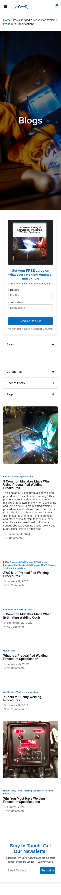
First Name (13, 290)
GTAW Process (41, 562)
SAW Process (33, 565)
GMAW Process (25, 562)
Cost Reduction (10, 609)
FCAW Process (10, 562)
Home (7, 20)
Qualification (20, 565)
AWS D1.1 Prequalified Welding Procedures (26, 574)
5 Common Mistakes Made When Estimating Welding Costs (27, 615)
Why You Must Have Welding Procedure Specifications (24, 800)
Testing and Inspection (14, 568)
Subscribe (47, 870)
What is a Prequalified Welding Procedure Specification (25, 657)
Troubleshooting (24, 791)
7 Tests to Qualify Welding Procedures (22, 698)
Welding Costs (25, 609)
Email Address (15, 302)
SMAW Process (48, 565)
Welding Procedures (23, 476)
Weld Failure (38, 791)
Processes (8, 476)
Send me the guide (30, 321)
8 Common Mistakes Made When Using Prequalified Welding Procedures (27, 484)
